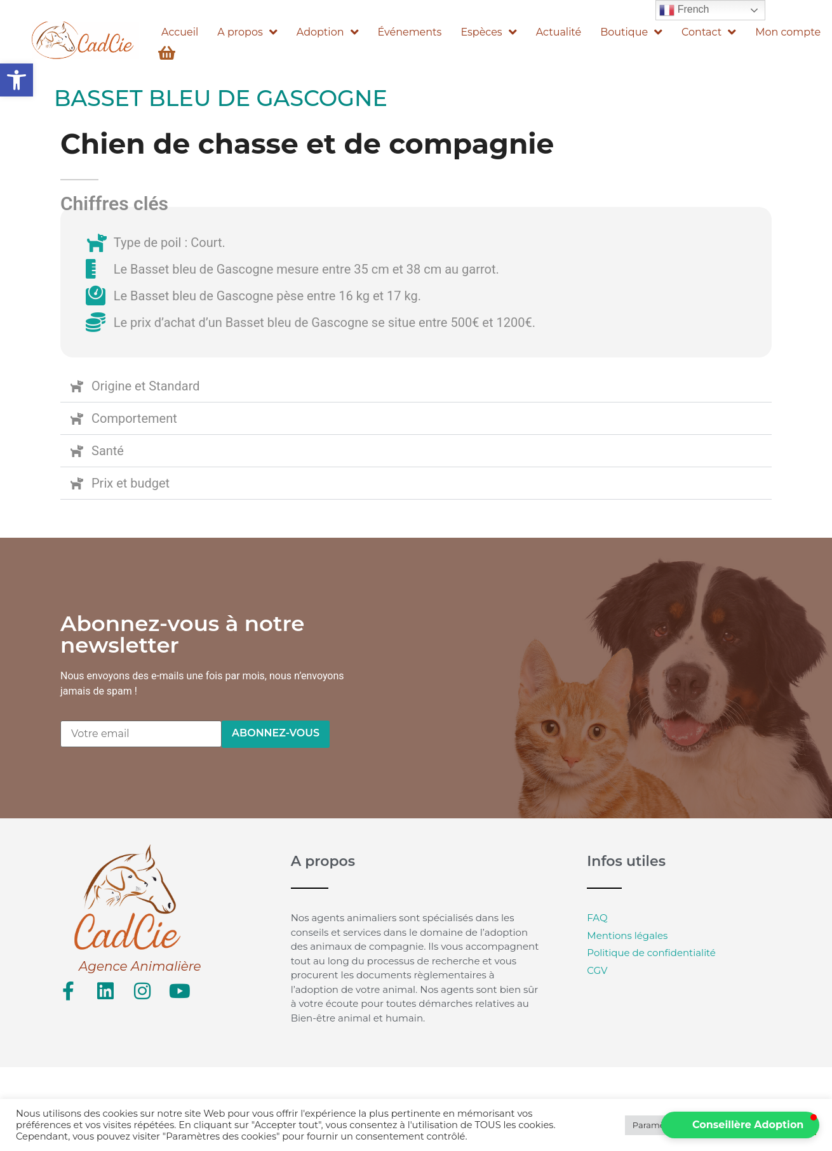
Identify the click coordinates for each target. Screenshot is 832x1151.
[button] (16, 79)
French (684, 10)
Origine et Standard (145, 386)
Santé (107, 450)
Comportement (134, 418)
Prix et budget (130, 483)
